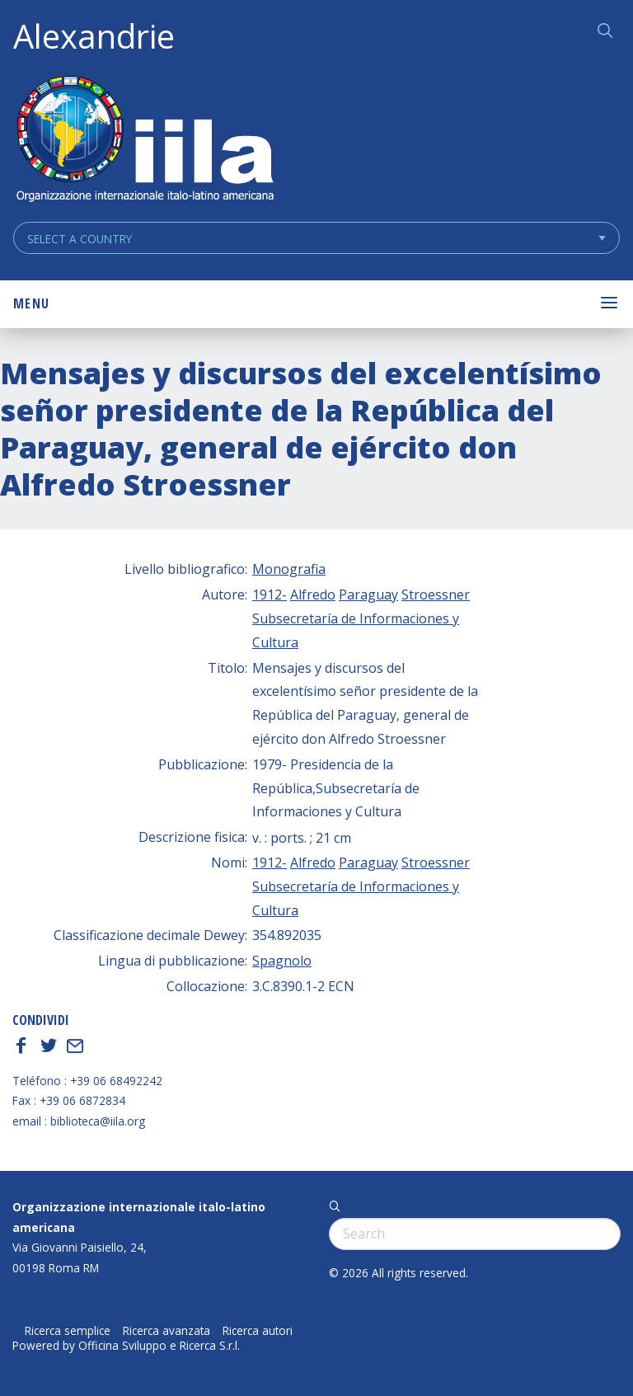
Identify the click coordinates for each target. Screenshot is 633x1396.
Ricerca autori (258, 1331)
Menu (31, 303)
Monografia (289, 569)
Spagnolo (282, 961)
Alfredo (312, 594)
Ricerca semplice (67, 1331)
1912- (269, 594)
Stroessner (435, 594)
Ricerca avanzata (166, 1331)
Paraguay (368, 594)
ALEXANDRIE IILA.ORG (144, 141)
